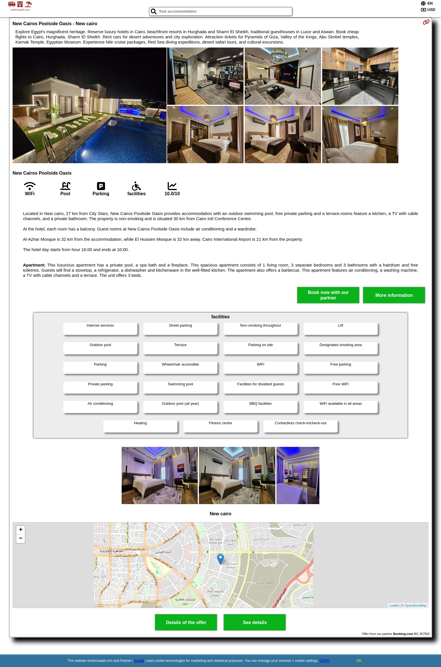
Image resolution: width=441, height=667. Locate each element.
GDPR (325, 661)
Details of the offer (186, 622)
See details (255, 622)
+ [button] (21, 530)
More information (394, 295)
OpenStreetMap (416, 605)
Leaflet (394, 605)
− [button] (21, 538)
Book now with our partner (328, 295)
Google (139, 661)
